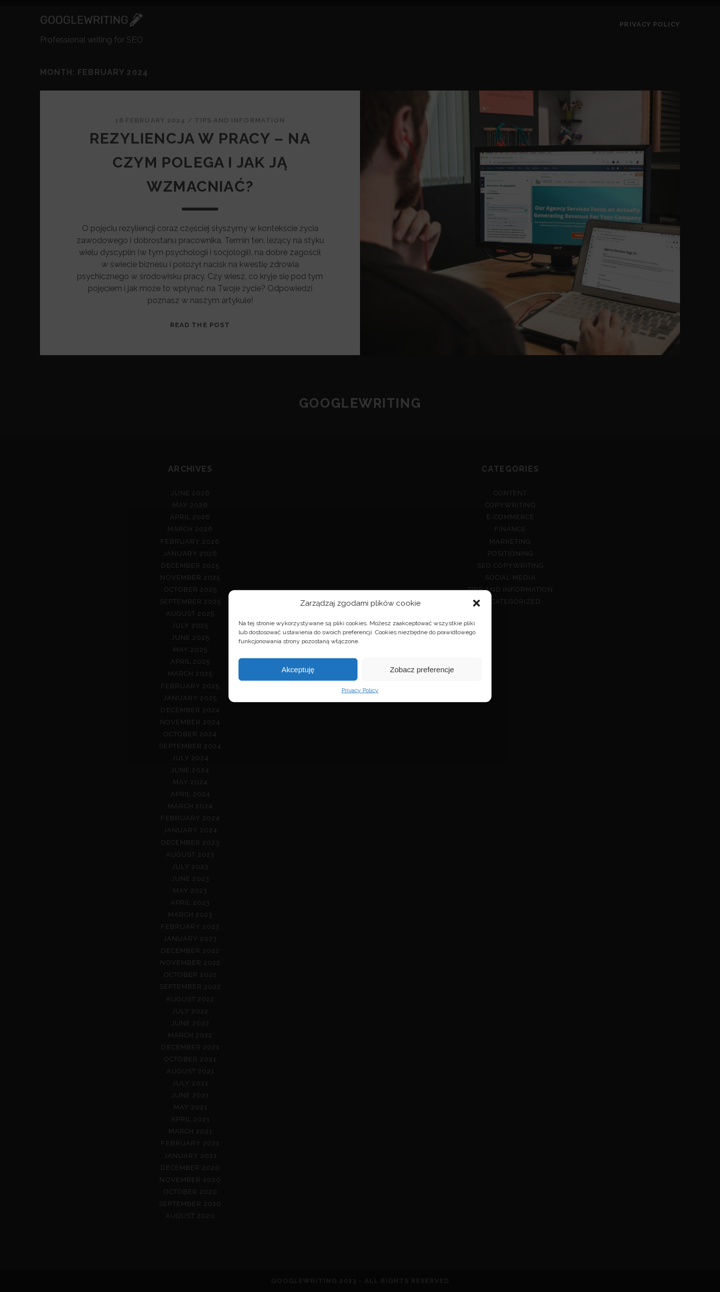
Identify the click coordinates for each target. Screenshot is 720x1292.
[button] (477, 603)
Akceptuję (298, 669)
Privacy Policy (360, 690)
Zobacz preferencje (422, 669)
